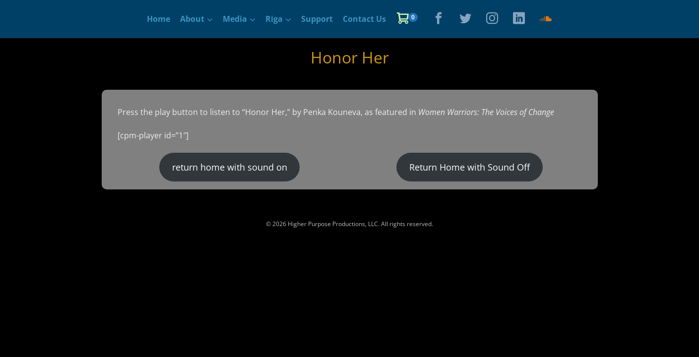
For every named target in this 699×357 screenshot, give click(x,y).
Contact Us (364, 18)
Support (317, 18)
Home (158, 18)
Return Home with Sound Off (469, 167)
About (192, 18)
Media (235, 18)
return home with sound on (229, 167)
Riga (274, 18)
